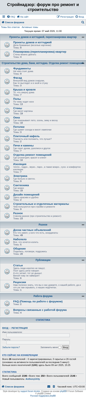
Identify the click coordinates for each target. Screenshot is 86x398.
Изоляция (19, 164)
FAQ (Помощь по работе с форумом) (38, 301)
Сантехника (21, 185)
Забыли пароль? (11, 347)
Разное (18, 213)
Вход (5, 328)
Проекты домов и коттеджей (32, 42)
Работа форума (43, 296)
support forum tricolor (30, 391)
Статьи (18, 265)
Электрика (20, 175)
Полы (17, 98)
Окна (16, 117)
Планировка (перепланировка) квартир (39, 51)
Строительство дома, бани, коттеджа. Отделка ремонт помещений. (43, 63)
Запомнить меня (51, 347)
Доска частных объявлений (32, 230)
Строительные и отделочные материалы (41, 203)
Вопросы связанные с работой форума (40, 309)
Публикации (43, 260)
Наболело (20, 239)
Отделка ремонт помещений (32, 154)
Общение (19, 248)
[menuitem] (11, 16)
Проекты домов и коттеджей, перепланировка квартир (42, 37)
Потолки (18, 126)
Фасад (17, 77)
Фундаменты (22, 68)
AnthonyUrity (33, 379)
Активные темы (30, 27)
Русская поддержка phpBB (43, 396)
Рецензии (19, 282)
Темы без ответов (10, 27)
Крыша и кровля (24, 89)
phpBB (63, 391)
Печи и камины (23, 145)
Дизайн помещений (26, 194)
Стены (17, 108)
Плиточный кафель (26, 136)
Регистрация (20, 328)
